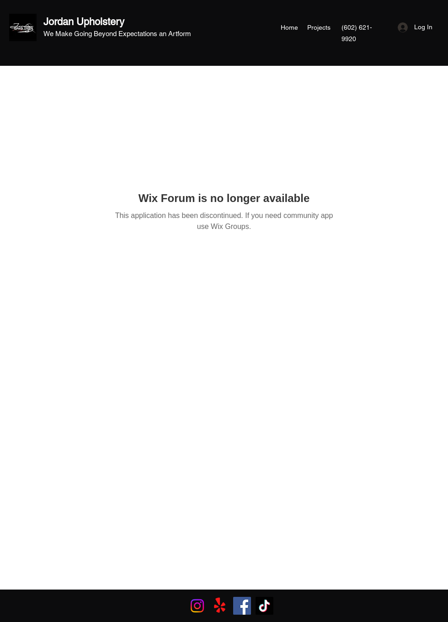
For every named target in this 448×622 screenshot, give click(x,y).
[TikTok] (264, 606)
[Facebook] (242, 606)
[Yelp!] (220, 606)
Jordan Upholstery (83, 21)
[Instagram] (197, 606)
